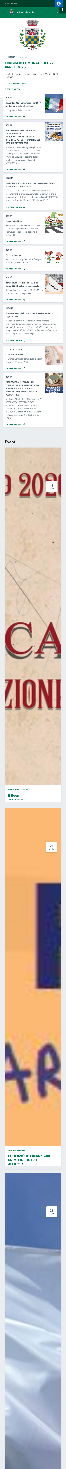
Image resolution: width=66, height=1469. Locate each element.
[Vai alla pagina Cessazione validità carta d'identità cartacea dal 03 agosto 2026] (16, 339)
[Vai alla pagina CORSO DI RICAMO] (14, 367)
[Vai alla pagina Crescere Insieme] (14, 267)
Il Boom (14, 795)
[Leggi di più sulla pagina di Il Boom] (15, 799)
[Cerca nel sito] (59, 12)
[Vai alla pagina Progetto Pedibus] (14, 240)
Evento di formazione (16, 1150)
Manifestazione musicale (18, 790)
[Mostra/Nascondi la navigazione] (3, 12)
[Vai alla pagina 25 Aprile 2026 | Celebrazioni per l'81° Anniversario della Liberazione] (14, 115)
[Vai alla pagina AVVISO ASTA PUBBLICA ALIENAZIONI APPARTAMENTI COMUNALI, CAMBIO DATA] (16, 206)
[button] (62, 10)
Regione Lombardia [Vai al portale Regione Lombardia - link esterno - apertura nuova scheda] (10, 3)
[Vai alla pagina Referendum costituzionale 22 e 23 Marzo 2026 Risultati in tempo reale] (14, 298)
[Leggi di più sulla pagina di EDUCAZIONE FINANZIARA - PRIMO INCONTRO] (15, 1164)
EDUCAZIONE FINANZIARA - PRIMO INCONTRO (30, 1158)
